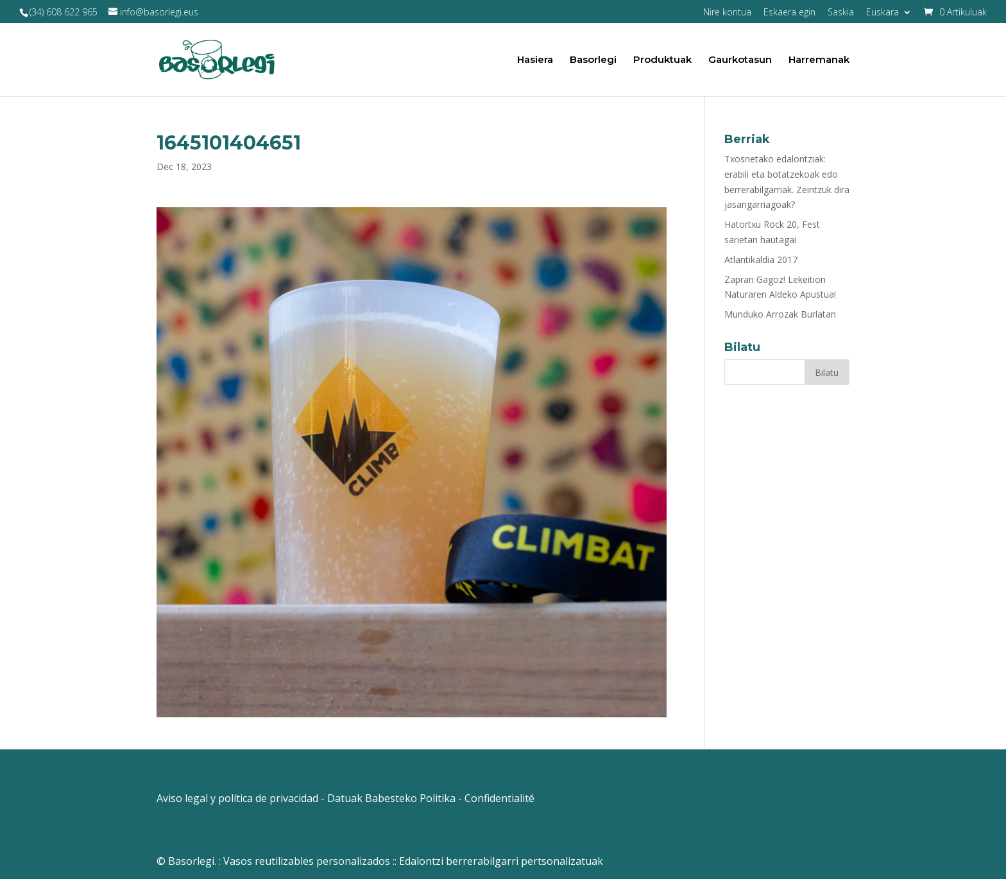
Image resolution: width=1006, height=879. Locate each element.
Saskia (841, 13)
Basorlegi (593, 60)
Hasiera (535, 60)
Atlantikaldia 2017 (760, 259)
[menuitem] (889, 16)
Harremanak (819, 60)
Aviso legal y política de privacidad (237, 798)
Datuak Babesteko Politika (391, 798)
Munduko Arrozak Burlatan (780, 314)
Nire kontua (727, 13)
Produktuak (662, 60)
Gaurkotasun (740, 60)
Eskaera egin (789, 13)
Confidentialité (499, 798)
